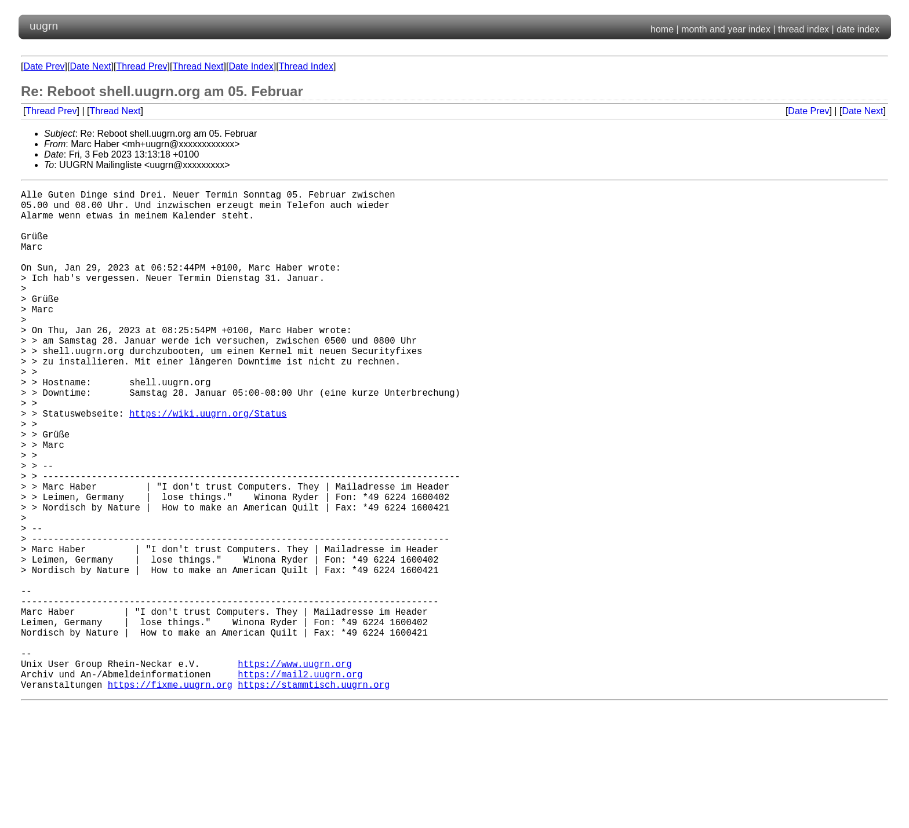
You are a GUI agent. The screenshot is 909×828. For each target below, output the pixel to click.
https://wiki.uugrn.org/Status (207, 464)
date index (858, 29)
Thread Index (306, 66)
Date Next (90, 66)
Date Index (250, 66)
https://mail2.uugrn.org (300, 782)
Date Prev (43, 66)
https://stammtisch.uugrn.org (314, 795)
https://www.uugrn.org (294, 770)
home (662, 29)
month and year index (725, 29)
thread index (803, 29)
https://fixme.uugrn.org (170, 795)
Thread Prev (142, 66)
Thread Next (197, 66)
